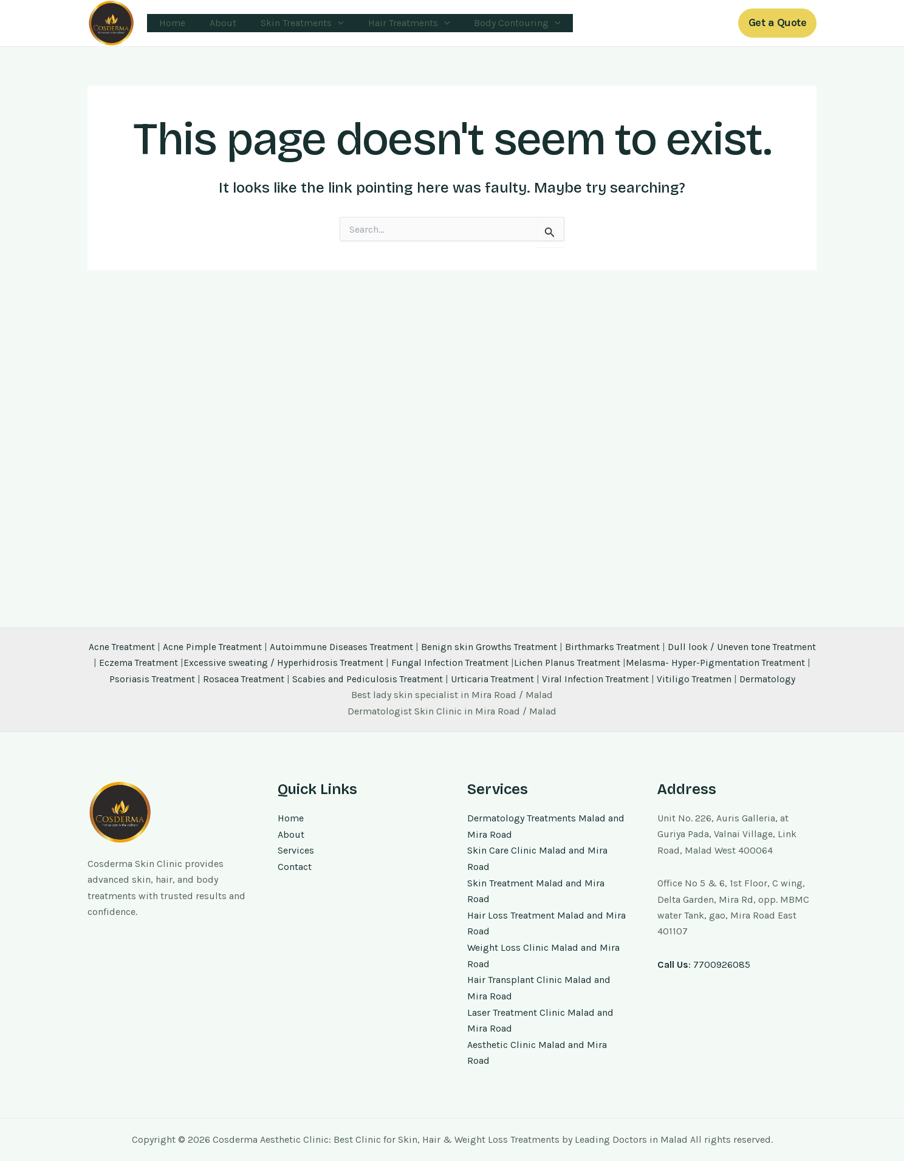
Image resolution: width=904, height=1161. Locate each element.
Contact (295, 868)
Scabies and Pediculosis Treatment (422, 665)
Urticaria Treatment (549, 665)
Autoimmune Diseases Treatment (363, 633)
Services (296, 852)
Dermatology (452, 681)
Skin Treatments (290, 23)
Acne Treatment (139, 633)
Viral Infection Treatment (653, 665)
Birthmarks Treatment (639, 633)
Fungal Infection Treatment (500, 649)
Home (170, 23)
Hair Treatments (392, 23)
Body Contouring (495, 23)
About (215, 23)
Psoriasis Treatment (203, 665)
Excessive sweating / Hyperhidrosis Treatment (331, 649)
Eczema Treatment (183, 649)
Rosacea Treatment (296, 665)
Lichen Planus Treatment (619, 649)
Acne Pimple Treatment (231, 633)
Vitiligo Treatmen (753, 665)
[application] (326, 23)
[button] (777, 23)
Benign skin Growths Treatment (514, 633)
